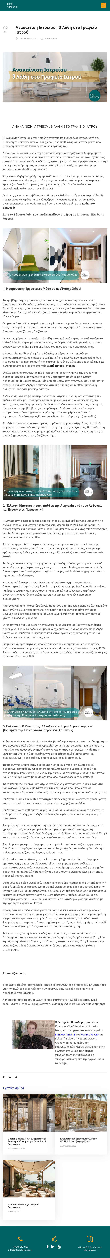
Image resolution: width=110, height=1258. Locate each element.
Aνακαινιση (50, 38)
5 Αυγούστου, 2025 (68, 1129)
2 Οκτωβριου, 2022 (28, 38)
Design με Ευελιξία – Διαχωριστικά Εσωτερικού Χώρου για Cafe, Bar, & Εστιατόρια (27, 1125)
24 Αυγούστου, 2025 (16, 1132)
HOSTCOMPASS (93, 1018)
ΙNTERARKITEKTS (66, 1018)
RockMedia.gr (101, 1252)
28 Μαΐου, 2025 (14, 1195)
